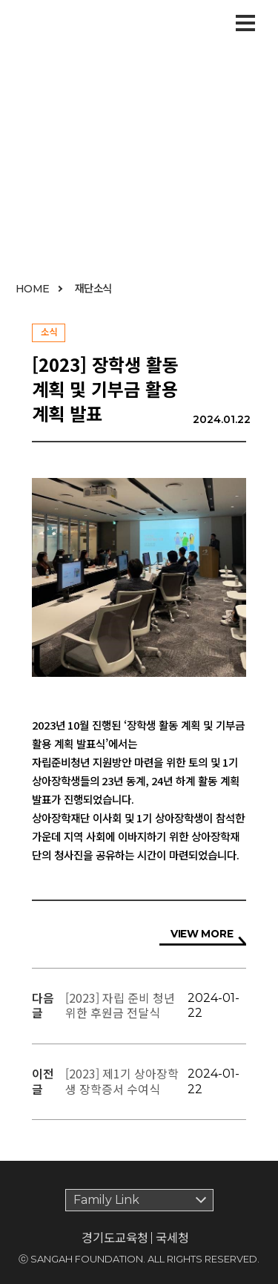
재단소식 (93, 287)
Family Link (106, 1200)
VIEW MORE (202, 934)
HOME (33, 288)
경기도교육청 (115, 1237)
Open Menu (245, 20)
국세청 (172, 1237)
